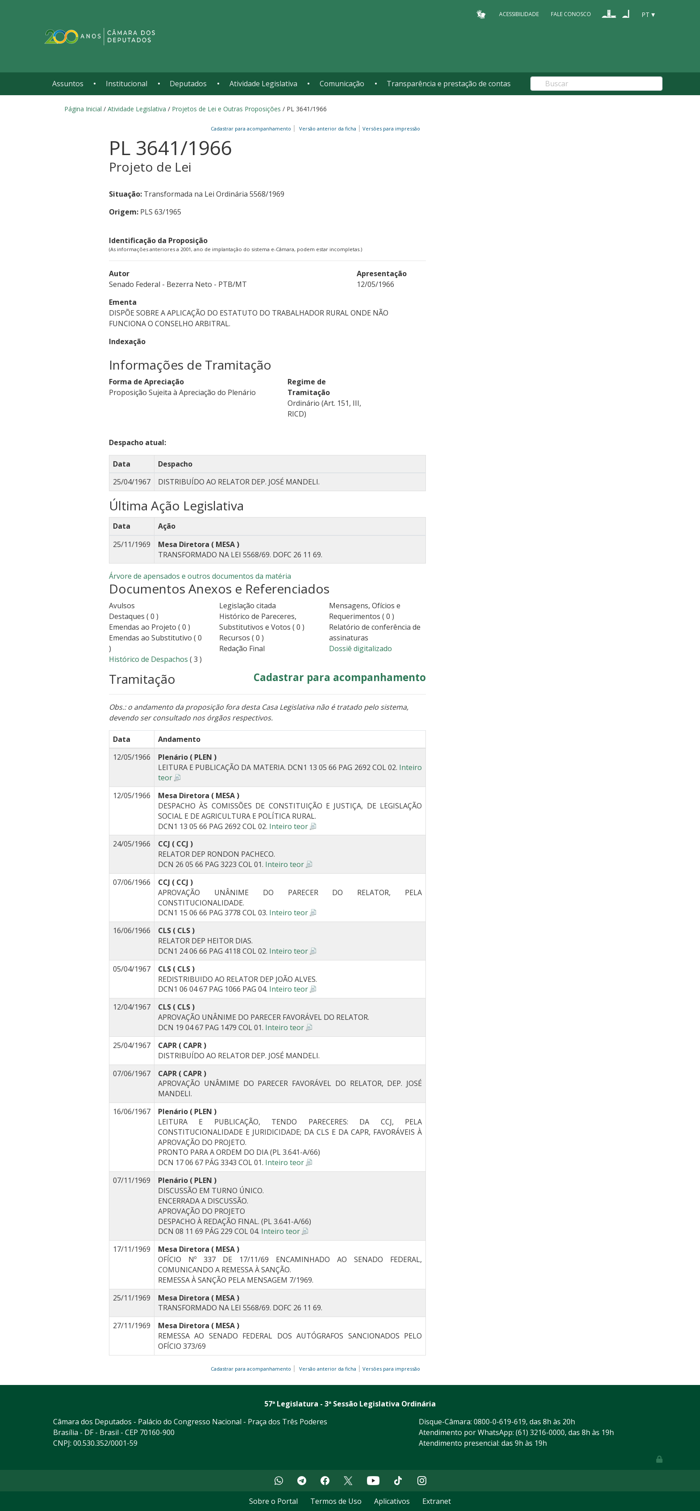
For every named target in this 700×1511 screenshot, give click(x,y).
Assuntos (67, 83)
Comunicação (342, 83)
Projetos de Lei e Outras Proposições (226, 109)
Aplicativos (392, 1501)
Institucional (126, 83)
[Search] (596, 83)
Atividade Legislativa (263, 83)
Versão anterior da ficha (327, 128)
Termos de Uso (336, 1501)
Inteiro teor (288, 826)
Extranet (436, 1501)
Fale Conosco (571, 14)
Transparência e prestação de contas (449, 83)
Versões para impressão (390, 128)
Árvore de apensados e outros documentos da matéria (200, 576)
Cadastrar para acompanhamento (252, 128)
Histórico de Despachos (148, 659)
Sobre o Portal (273, 1501)
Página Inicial (83, 109)
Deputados (188, 83)
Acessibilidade (519, 14)
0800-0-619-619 (500, 1422)
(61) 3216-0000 (540, 1432)
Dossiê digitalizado (360, 648)
